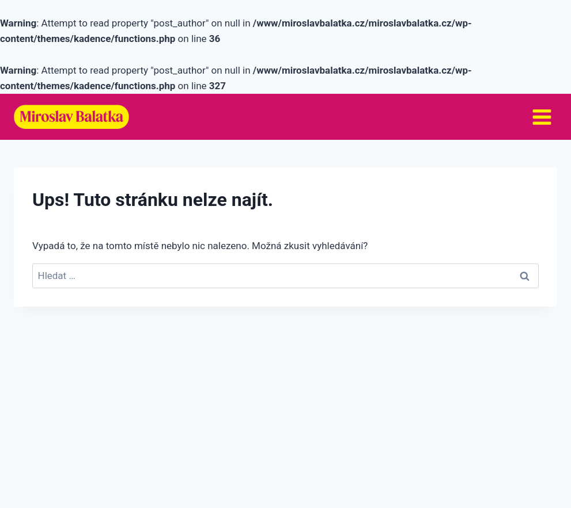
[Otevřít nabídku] (541, 117)
